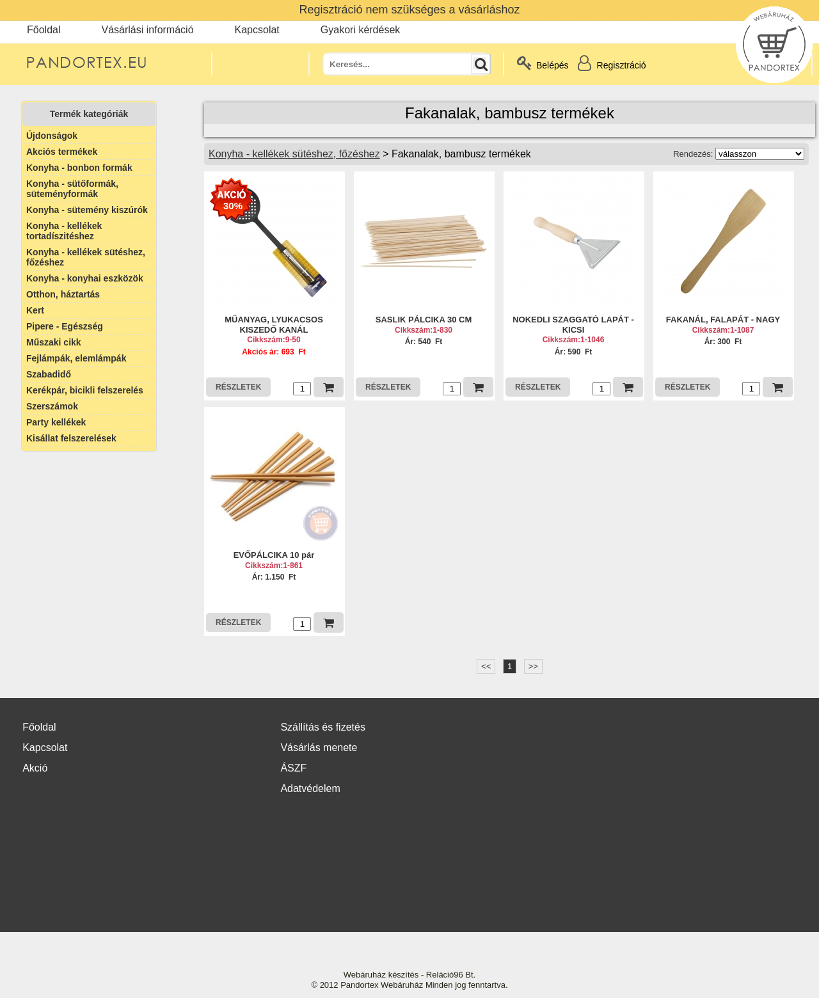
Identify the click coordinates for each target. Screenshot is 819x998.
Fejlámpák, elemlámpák (76, 358)
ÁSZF (293, 768)
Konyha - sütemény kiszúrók (87, 210)
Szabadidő (48, 374)
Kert (35, 310)
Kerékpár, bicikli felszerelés (84, 390)
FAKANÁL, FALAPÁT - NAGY (723, 319)
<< (486, 666)
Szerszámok (52, 406)
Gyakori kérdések (361, 29)
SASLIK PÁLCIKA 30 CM (424, 319)
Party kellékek (56, 422)
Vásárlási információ (147, 29)
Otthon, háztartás (63, 294)
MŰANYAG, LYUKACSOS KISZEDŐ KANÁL (274, 325)
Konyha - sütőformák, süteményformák (72, 188)
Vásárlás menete (318, 747)
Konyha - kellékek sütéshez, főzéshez (85, 257)
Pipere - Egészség (64, 326)
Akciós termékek (61, 152)
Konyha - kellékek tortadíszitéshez (64, 231)
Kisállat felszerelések (71, 438)
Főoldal (43, 29)
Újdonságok (51, 136)
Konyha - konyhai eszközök (84, 278)
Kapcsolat (257, 29)
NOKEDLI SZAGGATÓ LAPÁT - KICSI (573, 325)
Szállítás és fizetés (322, 727)
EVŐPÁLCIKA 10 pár (274, 555)
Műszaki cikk (53, 342)
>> (533, 666)
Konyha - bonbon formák (79, 167)
